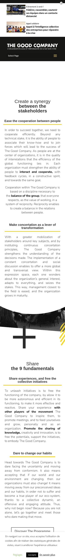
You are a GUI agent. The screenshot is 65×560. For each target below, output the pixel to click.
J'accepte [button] (32, 554)
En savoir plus (47, 554)
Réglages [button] (17, 554)
